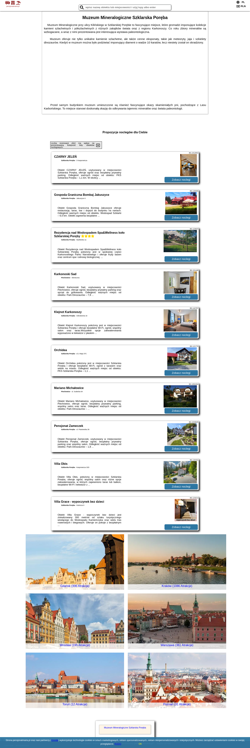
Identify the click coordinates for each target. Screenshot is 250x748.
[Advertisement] (125, 72)
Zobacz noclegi (181, 179)
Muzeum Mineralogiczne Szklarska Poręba (125, 727)
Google (54, 740)
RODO (117, 744)
